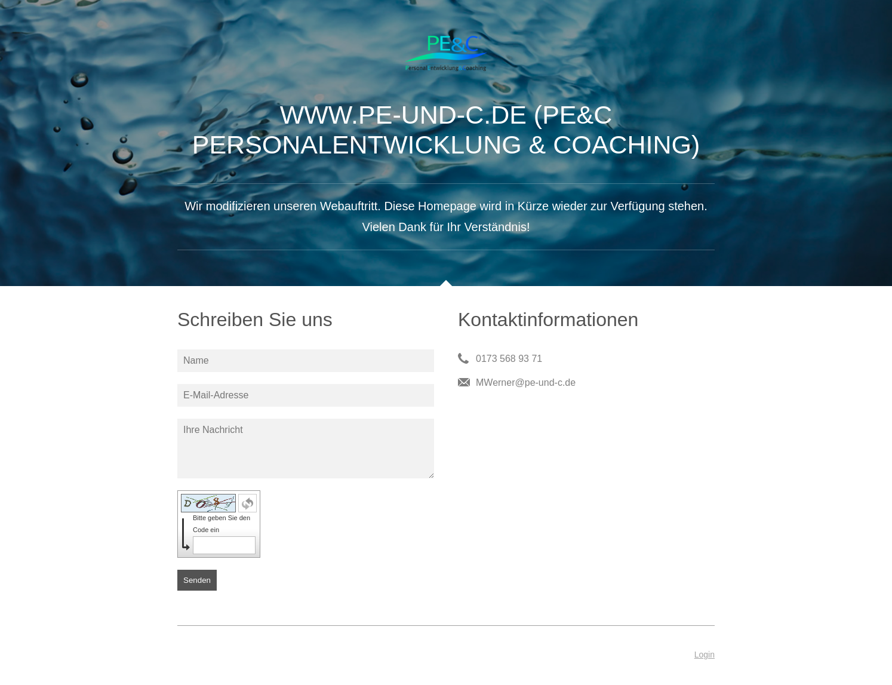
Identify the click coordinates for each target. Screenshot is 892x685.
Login (704, 654)
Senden (197, 580)
